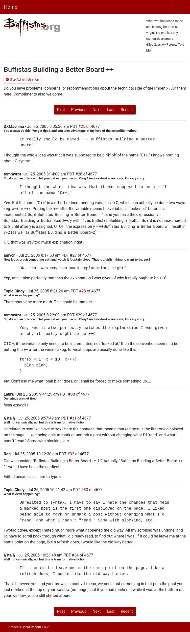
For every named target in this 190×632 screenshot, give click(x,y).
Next (97, 109)
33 (86, 489)
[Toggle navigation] (179, 7)
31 (74, 418)
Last (111, 109)
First (61, 109)
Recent (127, 109)
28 (83, 291)
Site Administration (22, 79)
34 (76, 555)
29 (80, 315)
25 (83, 126)
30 (73, 394)
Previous (78, 109)
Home (10, 7)
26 (80, 174)
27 (74, 255)
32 (72, 454)
